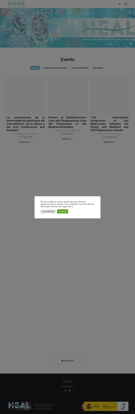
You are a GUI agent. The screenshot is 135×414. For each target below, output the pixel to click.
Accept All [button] (63, 211)
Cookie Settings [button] (48, 211)
